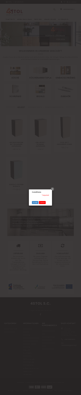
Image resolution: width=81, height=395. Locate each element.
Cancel (42, 202)
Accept (35, 202)
